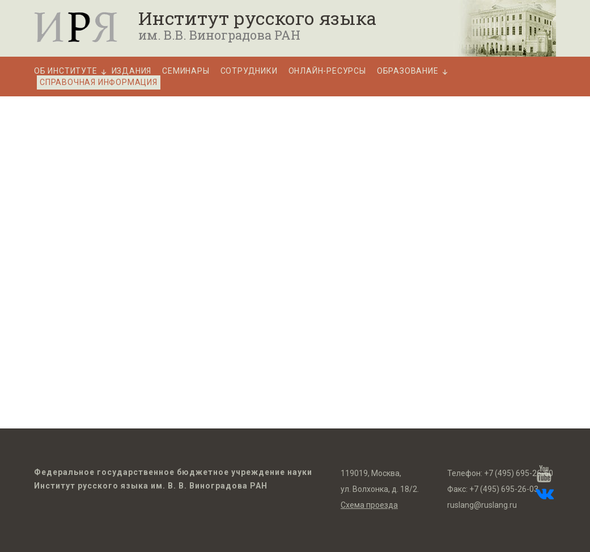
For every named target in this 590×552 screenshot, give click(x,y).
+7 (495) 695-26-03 (503, 489)
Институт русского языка (257, 18)
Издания (132, 71)
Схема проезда (369, 504)
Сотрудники (249, 71)
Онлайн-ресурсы (327, 71)
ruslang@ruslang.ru (482, 504)
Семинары (185, 71)
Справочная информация (99, 82)
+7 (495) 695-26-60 (518, 473)
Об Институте (65, 71)
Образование (408, 71)
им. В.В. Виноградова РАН (219, 35)
